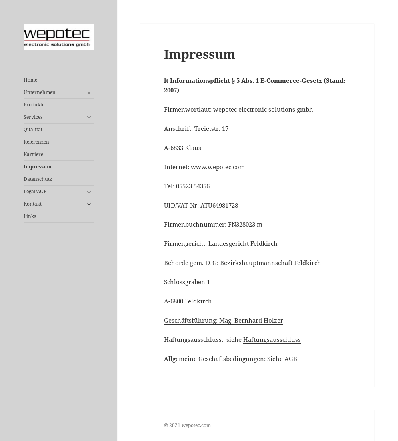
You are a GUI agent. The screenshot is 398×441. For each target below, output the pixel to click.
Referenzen (36, 141)
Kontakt (33, 203)
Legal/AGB (35, 191)
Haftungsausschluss (272, 339)
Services (33, 117)
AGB (290, 359)
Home (30, 79)
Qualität (33, 129)
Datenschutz (38, 179)
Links (30, 216)
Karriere (33, 154)
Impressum (38, 166)
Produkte (34, 104)
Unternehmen (40, 92)
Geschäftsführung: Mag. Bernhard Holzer (223, 320)
